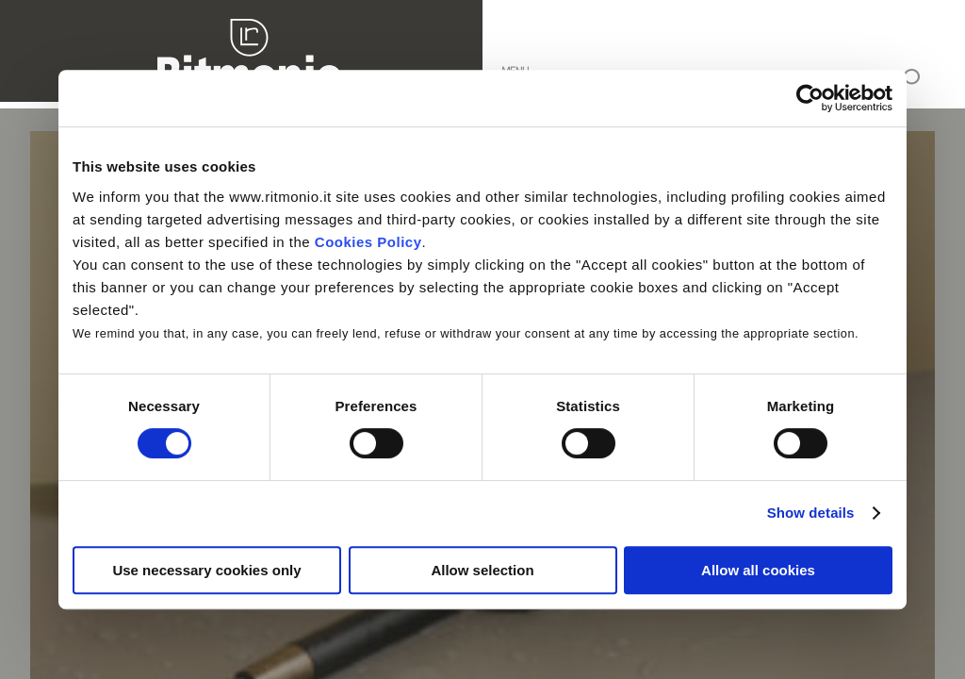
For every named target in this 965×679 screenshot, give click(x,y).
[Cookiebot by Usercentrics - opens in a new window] (810, 98)
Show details (811, 513)
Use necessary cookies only (206, 570)
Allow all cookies (758, 570)
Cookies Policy (368, 242)
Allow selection (482, 570)
